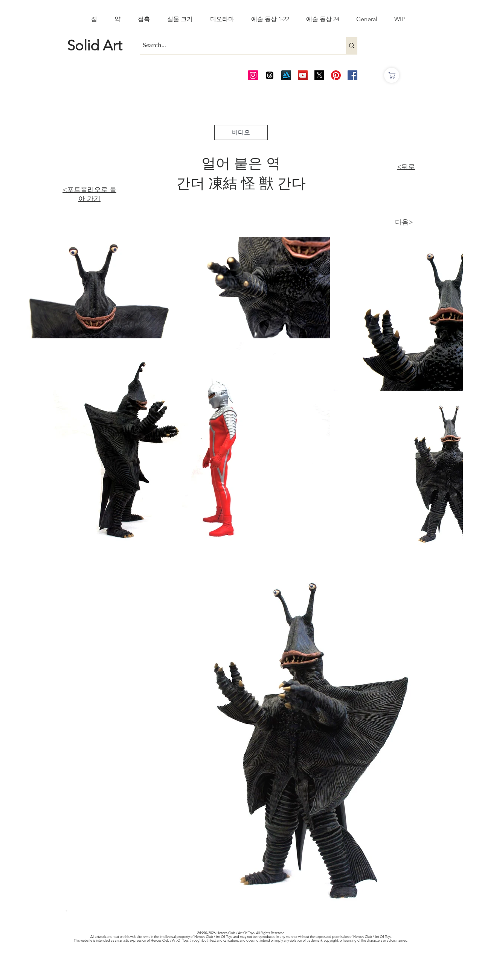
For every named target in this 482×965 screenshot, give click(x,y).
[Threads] (270, 75)
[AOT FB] (352, 75)
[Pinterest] (336, 75)
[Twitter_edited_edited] (319, 75)
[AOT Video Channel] (303, 75)
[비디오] (241, 132)
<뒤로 (406, 167)
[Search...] (236, 45)
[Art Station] (286, 75)
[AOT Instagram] (253, 75)
